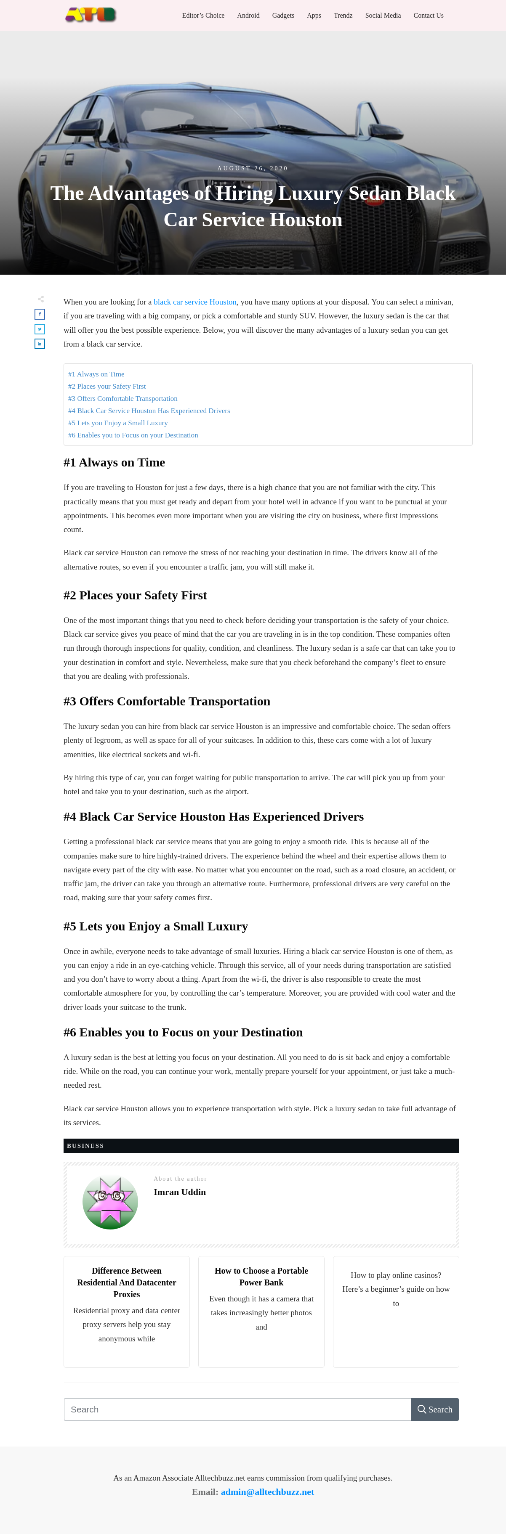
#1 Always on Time (96, 374)
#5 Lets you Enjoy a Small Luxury (118, 423)
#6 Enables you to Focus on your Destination (133, 435)
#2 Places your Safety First (107, 386)
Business (85, 1145)
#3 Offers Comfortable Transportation (123, 399)
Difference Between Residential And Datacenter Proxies (126, 1282)
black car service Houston (195, 301)
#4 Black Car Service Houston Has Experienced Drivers (149, 411)
